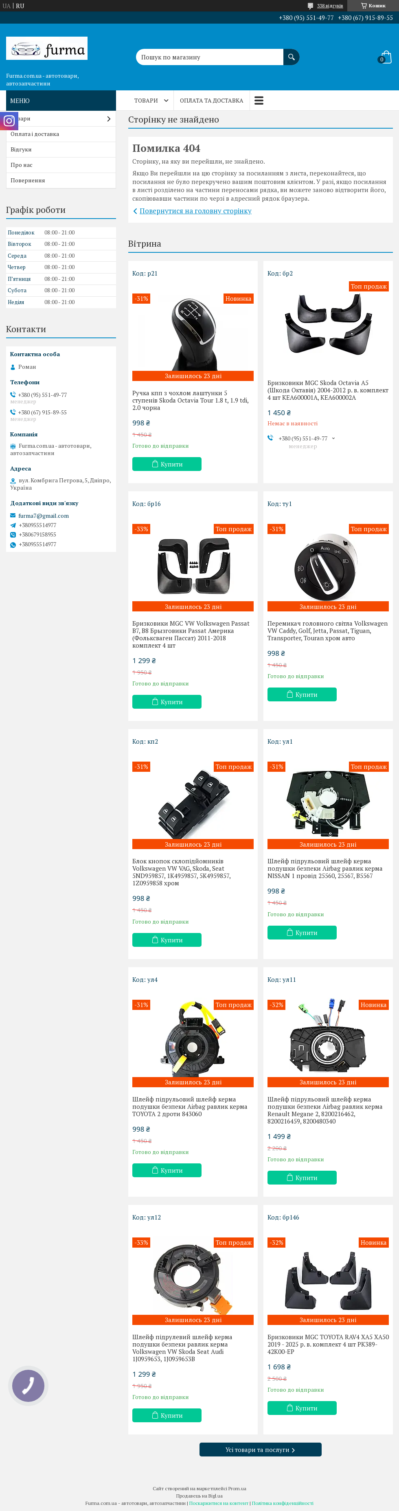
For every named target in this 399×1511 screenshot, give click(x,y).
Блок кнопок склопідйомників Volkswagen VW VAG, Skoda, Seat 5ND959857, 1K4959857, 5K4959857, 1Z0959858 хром (181, 872)
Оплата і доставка (35, 134)
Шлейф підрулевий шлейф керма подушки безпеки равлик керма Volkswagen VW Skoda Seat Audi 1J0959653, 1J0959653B (182, 1347)
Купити (172, 464)
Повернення (28, 180)
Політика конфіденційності (283, 1503)
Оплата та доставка (211, 100)
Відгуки (21, 149)
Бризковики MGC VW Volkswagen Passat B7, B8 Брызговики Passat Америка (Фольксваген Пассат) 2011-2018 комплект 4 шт (191, 634)
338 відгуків (330, 5)
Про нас (22, 165)
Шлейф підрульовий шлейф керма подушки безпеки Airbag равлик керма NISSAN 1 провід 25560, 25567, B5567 (325, 868)
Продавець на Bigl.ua (199, 1496)
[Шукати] (291, 53)
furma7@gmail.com (43, 515)
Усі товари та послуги (257, 1449)
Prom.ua (237, 1488)
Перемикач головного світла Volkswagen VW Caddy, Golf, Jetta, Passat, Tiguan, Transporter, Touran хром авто (327, 631)
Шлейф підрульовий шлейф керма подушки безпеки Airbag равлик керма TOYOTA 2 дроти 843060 (190, 1106)
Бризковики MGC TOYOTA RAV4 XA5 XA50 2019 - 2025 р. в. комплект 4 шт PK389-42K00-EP (328, 1344)
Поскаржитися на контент (218, 1503)
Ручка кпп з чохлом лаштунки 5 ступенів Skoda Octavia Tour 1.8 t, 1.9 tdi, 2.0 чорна (190, 400)
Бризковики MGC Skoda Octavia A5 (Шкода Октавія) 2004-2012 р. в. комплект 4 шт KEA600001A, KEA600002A (327, 390)
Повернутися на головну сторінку (196, 210)
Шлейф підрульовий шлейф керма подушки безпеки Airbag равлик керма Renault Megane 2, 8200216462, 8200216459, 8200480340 (325, 1110)
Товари (146, 100)
